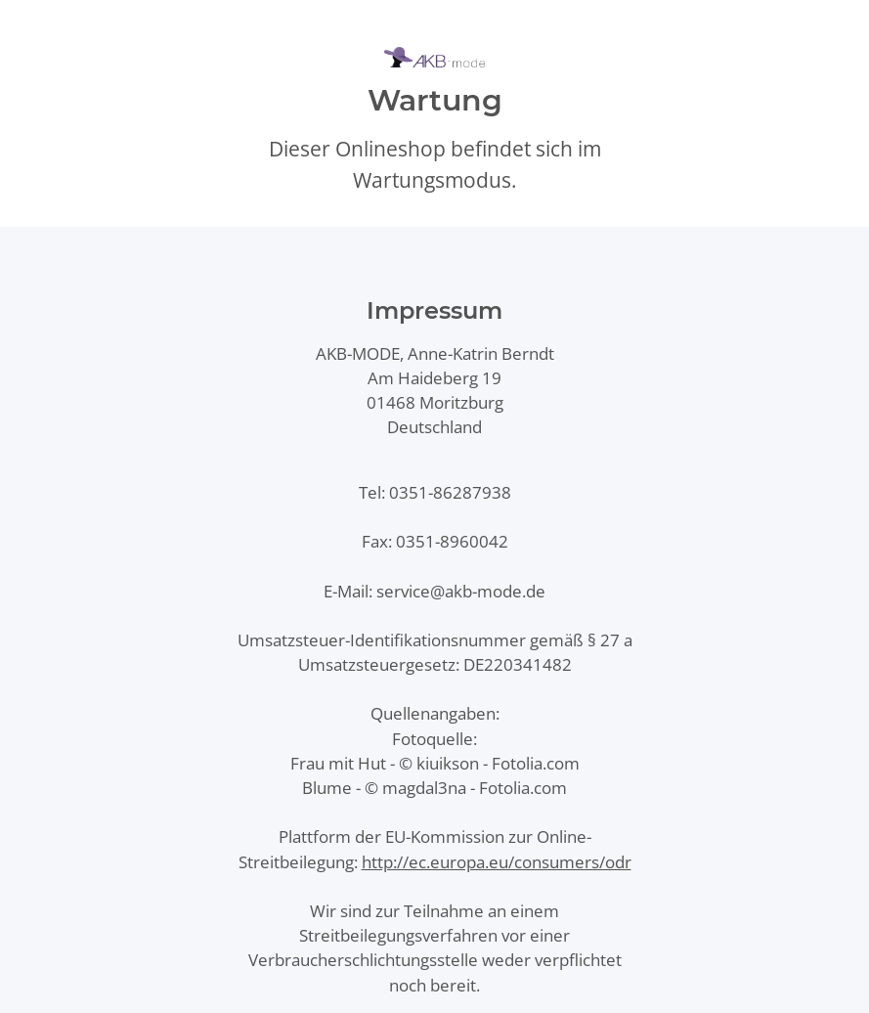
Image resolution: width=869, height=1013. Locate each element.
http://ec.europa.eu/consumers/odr (496, 862)
